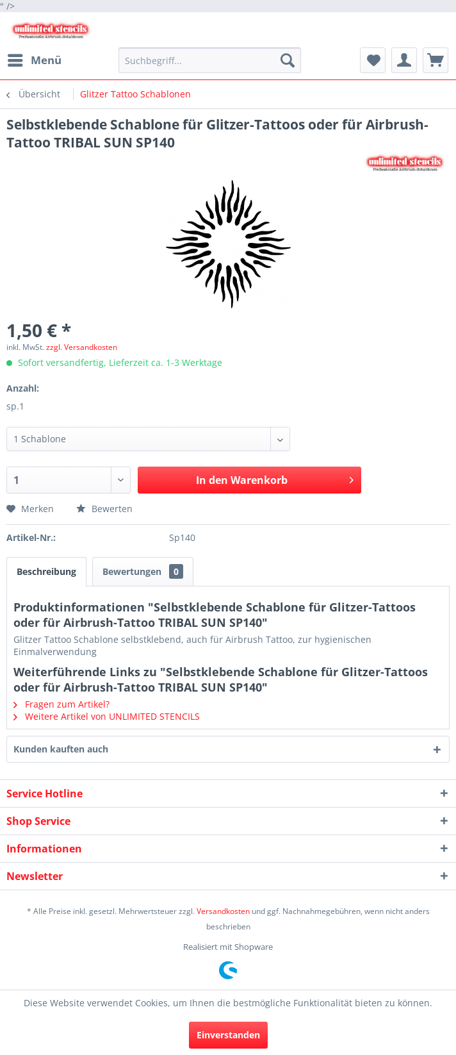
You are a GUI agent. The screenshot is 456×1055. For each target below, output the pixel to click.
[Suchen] (287, 60)
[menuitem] (34, 60)
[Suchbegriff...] (209, 60)
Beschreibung (46, 571)
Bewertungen (142, 571)
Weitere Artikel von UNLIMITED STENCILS (106, 716)
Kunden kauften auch (60, 749)
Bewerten (104, 509)
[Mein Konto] (404, 60)
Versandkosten (223, 911)
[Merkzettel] (373, 60)
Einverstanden (228, 1035)
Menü (34, 58)
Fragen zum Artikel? (61, 704)
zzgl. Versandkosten (81, 347)
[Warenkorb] (435, 60)
